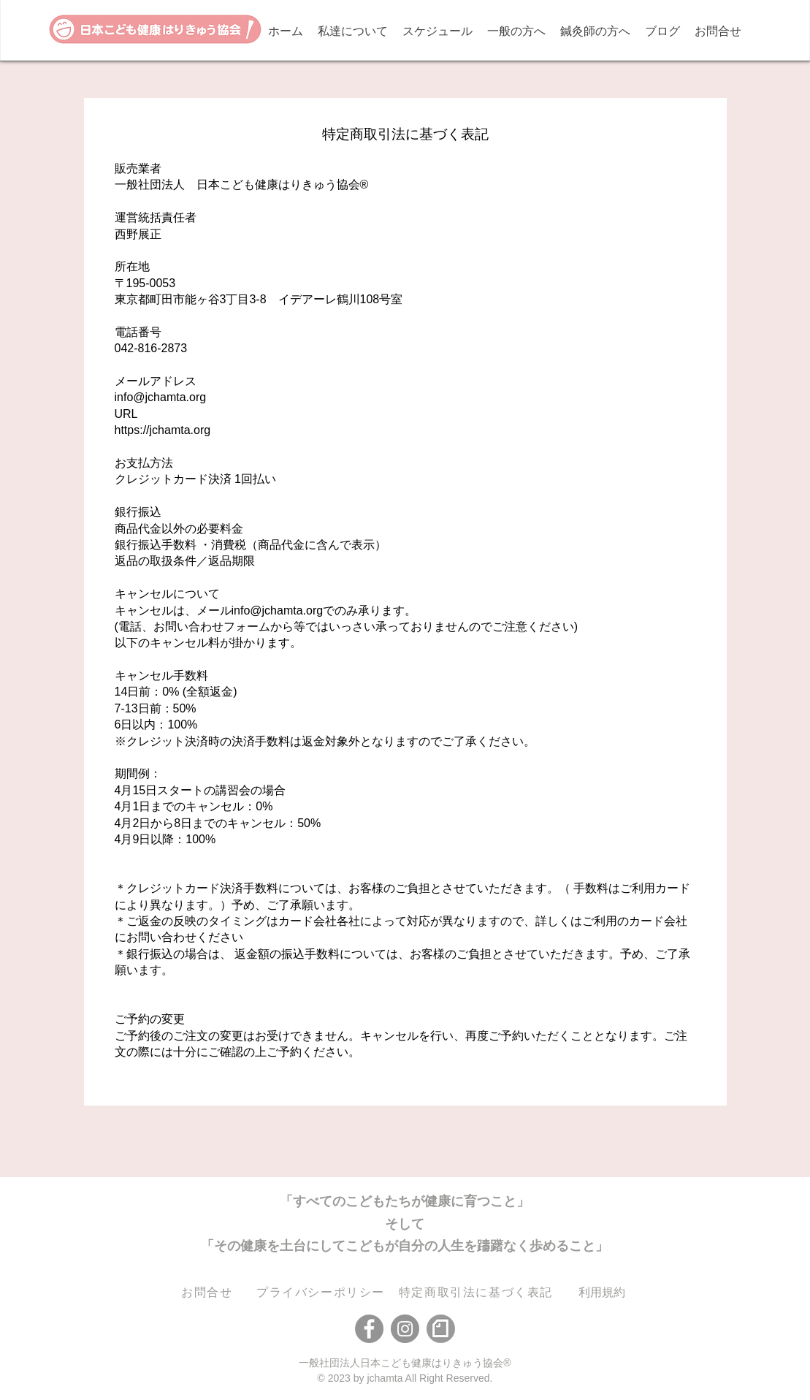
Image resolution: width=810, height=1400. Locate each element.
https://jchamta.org (163, 430)
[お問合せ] (208, 1293)
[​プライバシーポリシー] (322, 1293)
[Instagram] (405, 1329)
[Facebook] (369, 1329)
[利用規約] (601, 1293)
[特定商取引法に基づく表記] (477, 1293)
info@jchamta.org (161, 397)
